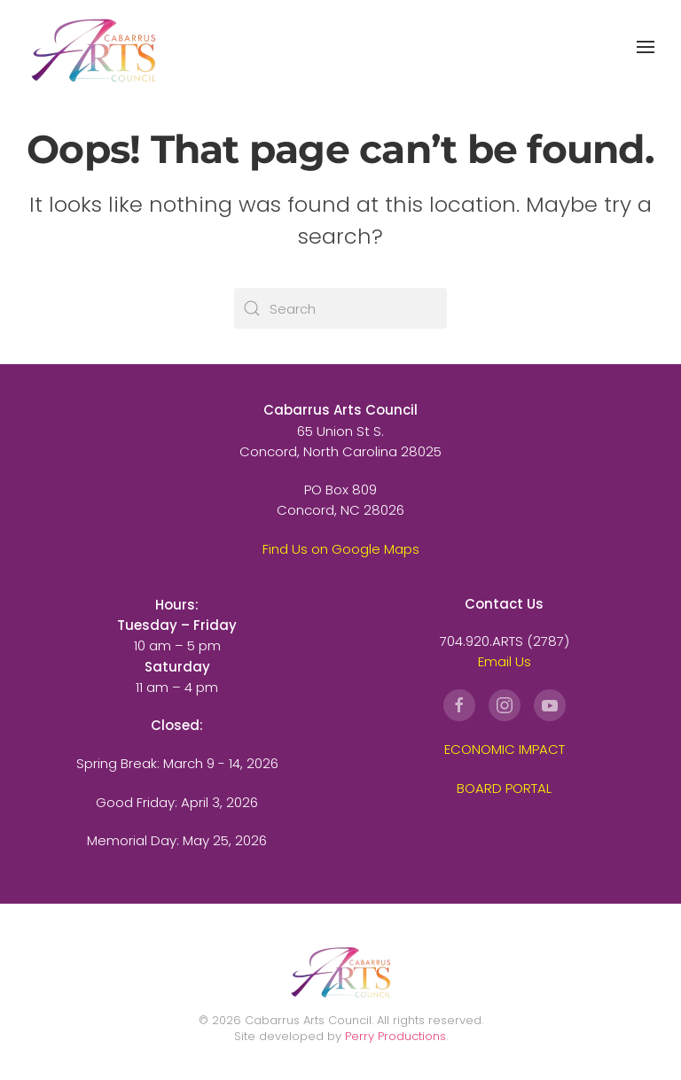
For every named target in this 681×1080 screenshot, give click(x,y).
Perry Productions (395, 1036)
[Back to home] (93, 46)
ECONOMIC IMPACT (504, 749)
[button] (645, 47)
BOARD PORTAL (504, 788)
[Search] (340, 308)
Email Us (504, 661)
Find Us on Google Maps (340, 549)
